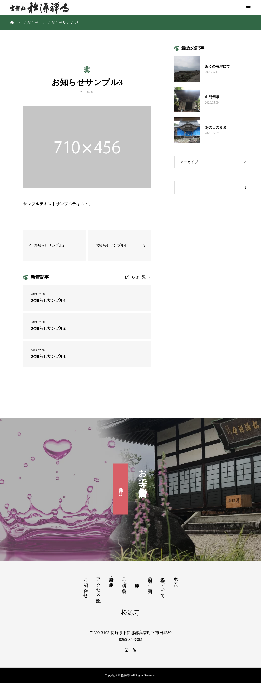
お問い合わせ (85, 585)
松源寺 (130, 612)
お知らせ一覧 (135, 277)
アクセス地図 (98, 584)
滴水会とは (121, 489)
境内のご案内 (149, 579)
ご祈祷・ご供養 (124, 579)
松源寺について (162, 585)
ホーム (175, 579)
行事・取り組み (111, 579)
